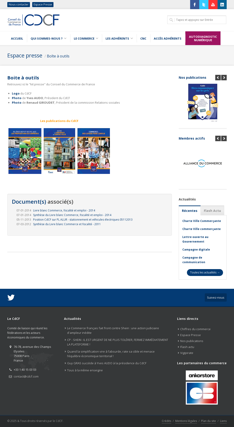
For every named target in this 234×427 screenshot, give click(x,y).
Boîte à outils (58, 56)
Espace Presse (43, 4)
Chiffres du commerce (195, 329)
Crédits (166, 421)
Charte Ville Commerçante (201, 221)
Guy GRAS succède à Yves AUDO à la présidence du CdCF (106, 363)
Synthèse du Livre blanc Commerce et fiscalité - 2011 (67, 224)
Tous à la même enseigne (85, 370)
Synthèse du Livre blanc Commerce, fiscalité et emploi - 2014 (72, 215)
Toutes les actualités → (205, 272)
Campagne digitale (196, 249)
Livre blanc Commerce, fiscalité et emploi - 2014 (64, 210)
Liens (223, 421)
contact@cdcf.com (26, 376)
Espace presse (24, 55)
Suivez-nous (215, 297)
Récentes (189, 210)
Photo (16, 98)
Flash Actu (212, 210)
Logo (16, 93)
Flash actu (187, 347)
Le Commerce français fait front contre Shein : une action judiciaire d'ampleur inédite (113, 330)
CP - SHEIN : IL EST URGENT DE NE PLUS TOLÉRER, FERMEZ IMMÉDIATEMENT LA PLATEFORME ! (117, 342)
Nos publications (192, 77)
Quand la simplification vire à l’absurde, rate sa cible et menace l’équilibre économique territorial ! (111, 353)
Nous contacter (19, 4)
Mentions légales (186, 421)
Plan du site (208, 421)
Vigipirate (186, 353)
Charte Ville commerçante (201, 229)
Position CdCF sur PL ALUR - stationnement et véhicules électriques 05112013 (83, 220)
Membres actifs (192, 138)
